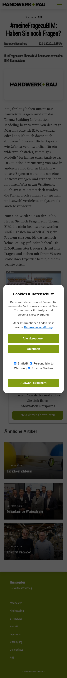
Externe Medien (40, 368)
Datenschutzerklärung (38, 327)
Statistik (21, 363)
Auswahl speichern (34, 382)
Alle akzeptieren (33, 338)
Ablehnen (33, 348)
